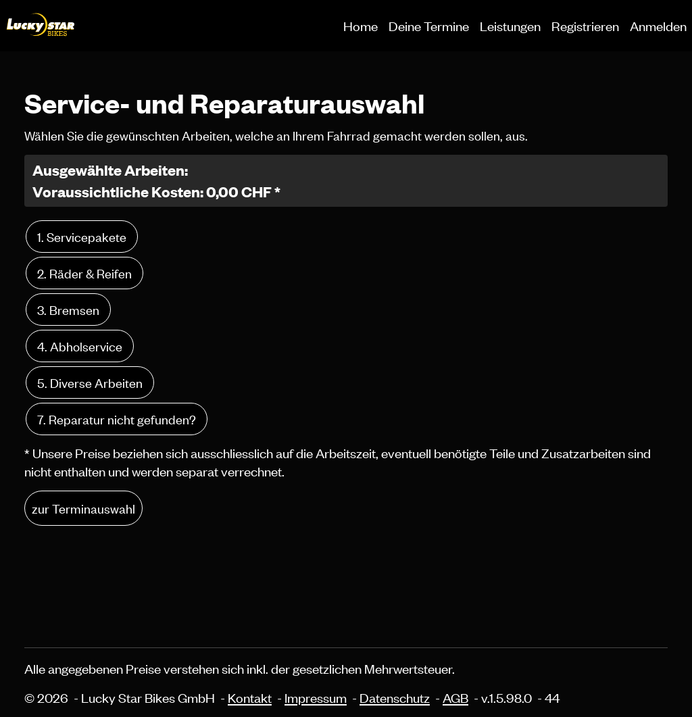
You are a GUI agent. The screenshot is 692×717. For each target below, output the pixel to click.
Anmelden (658, 25)
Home (360, 25)
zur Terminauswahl (83, 507)
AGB (455, 697)
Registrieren (585, 25)
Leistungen (510, 25)
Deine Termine (429, 25)
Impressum (316, 697)
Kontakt (250, 697)
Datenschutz (395, 697)
